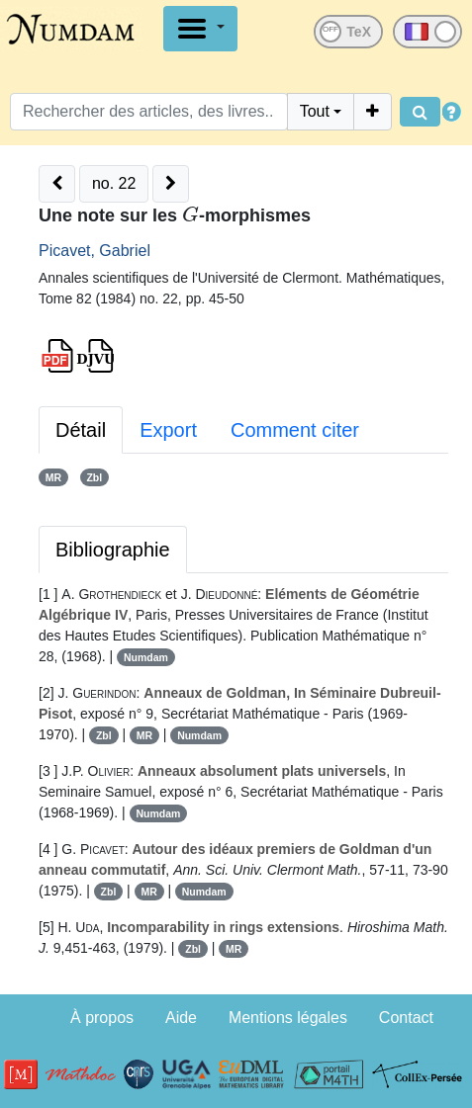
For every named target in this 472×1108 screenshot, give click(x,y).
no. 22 (114, 183)
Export (168, 430)
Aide (181, 1017)
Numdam (146, 657)
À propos (102, 1017)
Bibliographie (112, 549)
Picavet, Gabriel (94, 250)
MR (53, 477)
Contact (406, 1017)
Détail (80, 430)
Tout (315, 111)
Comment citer (295, 430)
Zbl (94, 477)
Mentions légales (288, 1017)
